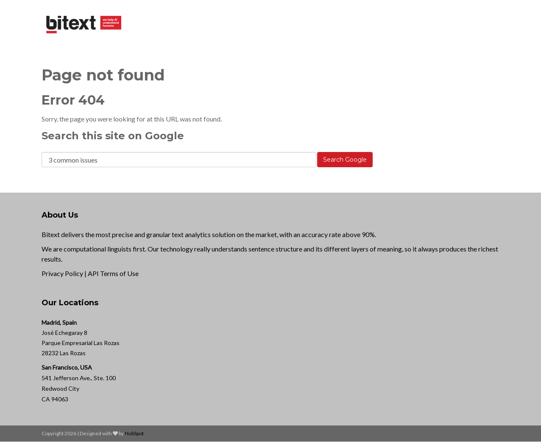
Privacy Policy (62, 273)
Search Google (345, 159)
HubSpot (134, 433)
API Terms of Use (113, 273)
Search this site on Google (113, 136)
